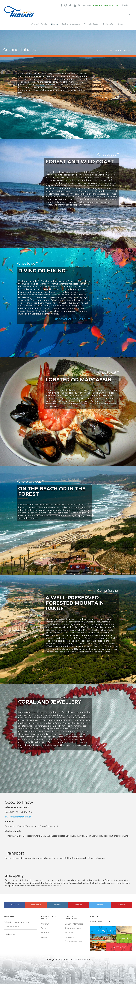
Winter (44, 936)
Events (120, 23)
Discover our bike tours (71, 318)
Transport (69, 936)
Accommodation (73, 927)
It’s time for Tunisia (39, 23)
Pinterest (121, 904)
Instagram (57, 904)
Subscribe (10, 933)
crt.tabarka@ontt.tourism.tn (18, 816)
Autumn (45, 923)
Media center (108, 23)
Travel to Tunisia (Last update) (104, 5)
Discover (54, 23)
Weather (69, 932)
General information (74, 923)
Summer (45, 932)
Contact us (84, 5)
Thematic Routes (91, 23)
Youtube (78, 904)
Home (100, 50)
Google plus (36, 904)
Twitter (100, 904)
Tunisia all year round (71, 23)
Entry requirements (74, 940)
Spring (44, 927)
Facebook (15, 904)
